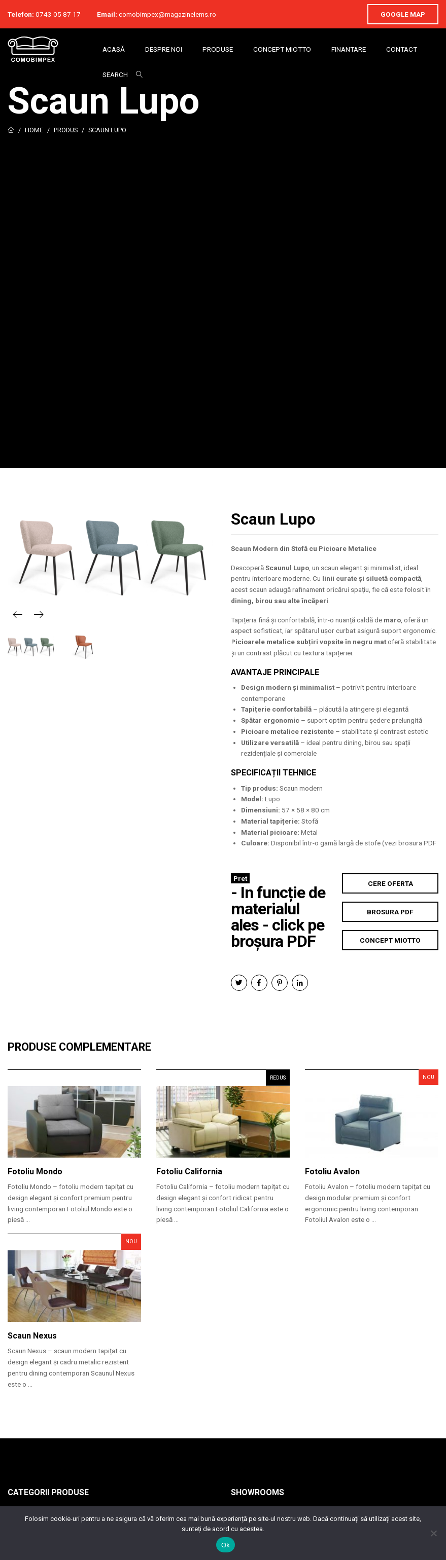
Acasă (113, 49)
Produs (66, 130)
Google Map (403, 14)
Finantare (348, 49)
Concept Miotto (282, 49)
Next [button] (38, 614)
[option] (112, 558)
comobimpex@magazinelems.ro (167, 14)
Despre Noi (163, 49)
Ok (225, 1545)
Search (115, 74)
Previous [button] (18, 614)
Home (34, 130)
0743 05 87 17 (58, 14)
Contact (401, 49)
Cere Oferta (390, 883)
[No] (433, 1533)
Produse (217, 49)
